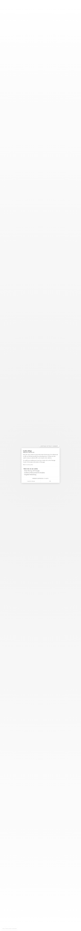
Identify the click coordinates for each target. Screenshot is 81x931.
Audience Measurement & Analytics (34, 473)
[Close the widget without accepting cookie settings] (49, 446)
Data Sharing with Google (32, 471)
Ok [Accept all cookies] (50, 481)
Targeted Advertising (30, 474)
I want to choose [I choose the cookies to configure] (31, 481)
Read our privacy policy (28, 464)
